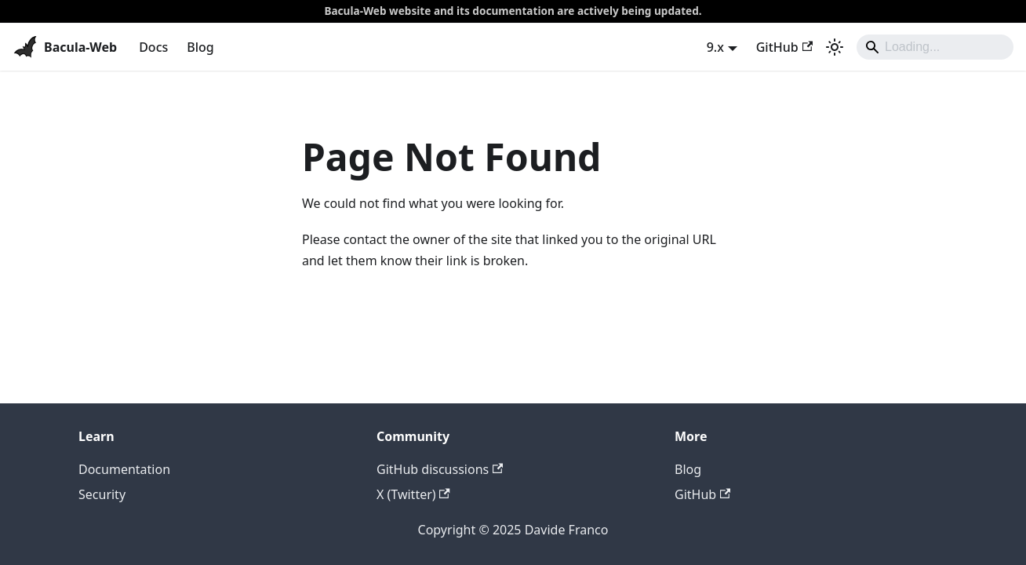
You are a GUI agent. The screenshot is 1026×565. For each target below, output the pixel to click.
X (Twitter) (413, 494)
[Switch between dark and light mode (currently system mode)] (834, 47)
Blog (200, 47)
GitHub (784, 47)
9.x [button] (715, 47)
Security (102, 494)
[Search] (935, 47)
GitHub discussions (440, 469)
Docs (153, 47)
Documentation (124, 469)
